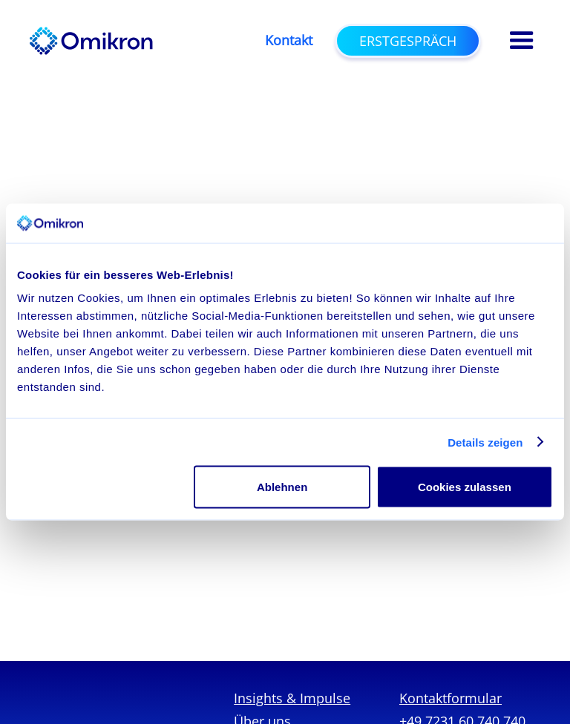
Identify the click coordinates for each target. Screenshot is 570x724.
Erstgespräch (407, 41)
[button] (521, 40)
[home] (91, 41)
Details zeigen (485, 441)
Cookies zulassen (464, 487)
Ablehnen (282, 487)
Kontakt (288, 41)
